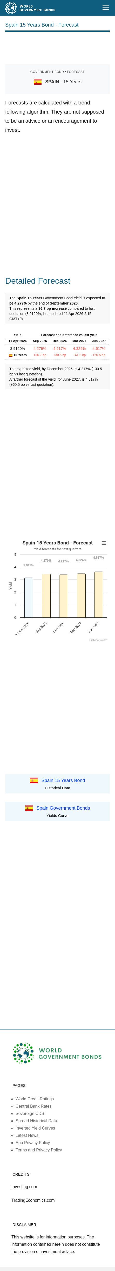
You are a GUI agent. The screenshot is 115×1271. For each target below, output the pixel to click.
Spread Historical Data (36, 1121)
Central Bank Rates (34, 1106)
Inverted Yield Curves (35, 1128)
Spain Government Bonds (63, 807)
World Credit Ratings (35, 1099)
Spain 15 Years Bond (63, 780)
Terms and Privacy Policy (39, 1150)
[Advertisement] (57, 47)
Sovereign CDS (30, 1113)
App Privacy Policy (33, 1142)
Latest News (27, 1135)
